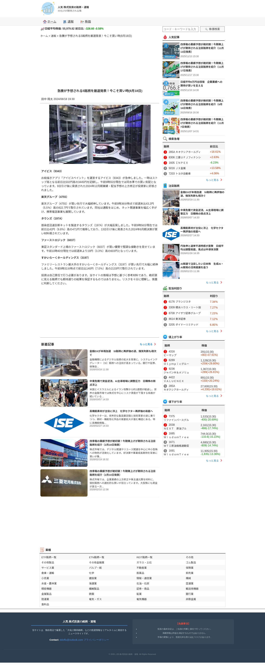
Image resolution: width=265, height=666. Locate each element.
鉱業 (139, 594)
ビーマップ (170, 355)
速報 (68, 22)
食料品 (45, 604)
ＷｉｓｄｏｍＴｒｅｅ (176, 437)
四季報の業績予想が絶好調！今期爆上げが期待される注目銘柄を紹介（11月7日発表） (202, 123)
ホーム (49, 22)
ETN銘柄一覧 (96, 557)
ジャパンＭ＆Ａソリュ (176, 372)
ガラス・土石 (144, 562)
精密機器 (46, 588)
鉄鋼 (91, 594)
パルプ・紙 (95, 567)
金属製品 (46, 594)
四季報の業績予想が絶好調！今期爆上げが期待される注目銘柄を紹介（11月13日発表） (202, 48)
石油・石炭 (143, 583)
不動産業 (142, 567)
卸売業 (189, 573)
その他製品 (47, 562)
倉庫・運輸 (47, 573)
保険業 (189, 567)
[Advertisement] (99, 61)
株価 (85, 22)
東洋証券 (180, 318)
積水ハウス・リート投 (188, 307)
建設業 (93, 578)
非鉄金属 (191, 599)
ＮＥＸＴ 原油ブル (175, 428)
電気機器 (142, 599)
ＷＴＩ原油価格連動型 (176, 445)
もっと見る (149, 344)
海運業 (93, 583)
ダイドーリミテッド (186, 324)
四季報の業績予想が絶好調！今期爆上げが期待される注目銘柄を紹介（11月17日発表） (202, 67)
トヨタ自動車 (183, 173)
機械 (188, 578)
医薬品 (140, 573)
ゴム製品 (191, 562)
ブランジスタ (183, 301)
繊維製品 (94, 588)
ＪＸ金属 (180, 168)
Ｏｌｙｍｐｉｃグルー (176, 363)
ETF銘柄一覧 (48, 557)
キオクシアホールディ (188, 152)
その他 (189, 557)
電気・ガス (95, 599)
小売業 (45, 578)
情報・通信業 (144, 578)
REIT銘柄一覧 (144, 557)
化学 (91, 573)
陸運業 (45, 599)
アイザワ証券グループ (187, 313)
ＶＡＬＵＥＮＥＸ (174, 381)
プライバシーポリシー (96, 639)
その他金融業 (96, 562)
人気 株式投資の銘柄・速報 (73, 7)
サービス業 (47, 567)
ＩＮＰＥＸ (181, 162)
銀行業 (189, 594)
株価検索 (212, 29)
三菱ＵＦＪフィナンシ (188, 157)
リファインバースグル (176, 419)
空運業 (189, 583)
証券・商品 (143, 588)
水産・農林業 (49, 583)
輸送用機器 (192, 588)
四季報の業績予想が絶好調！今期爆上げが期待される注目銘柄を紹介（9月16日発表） (201, 104)
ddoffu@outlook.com (72, 639)
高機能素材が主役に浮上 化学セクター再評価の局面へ (121, 411)
